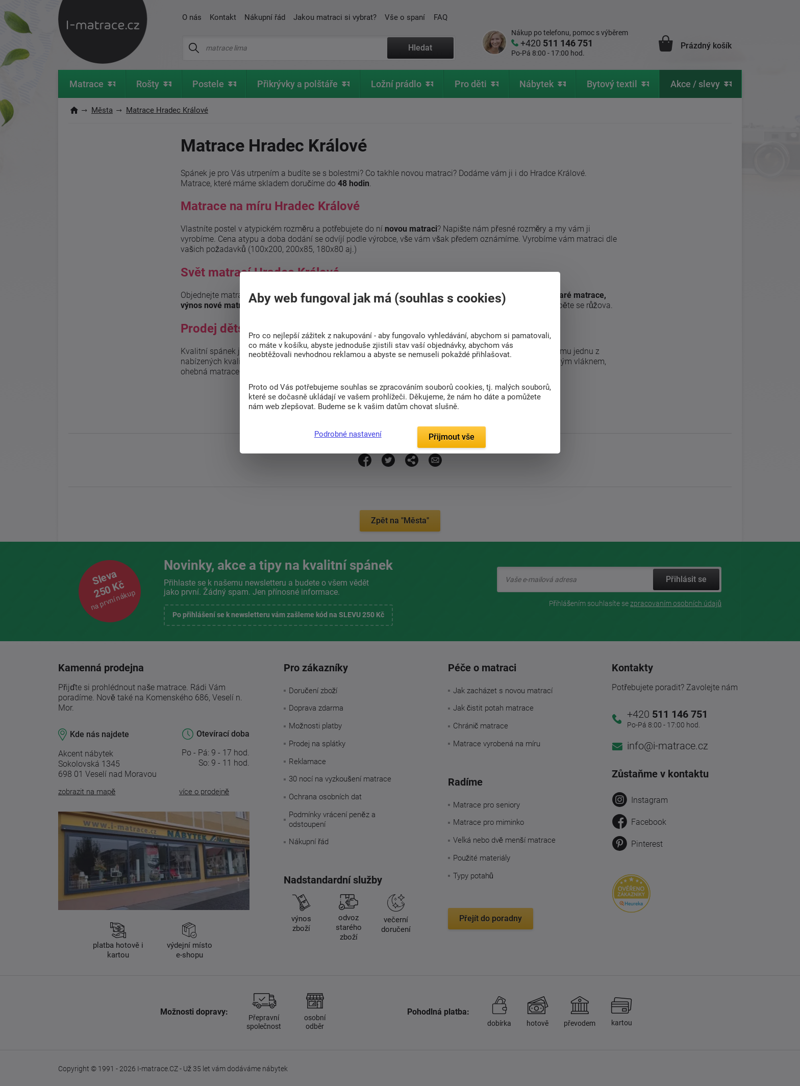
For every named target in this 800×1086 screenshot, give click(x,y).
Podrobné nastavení (348, 434)
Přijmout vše (451, 437)
